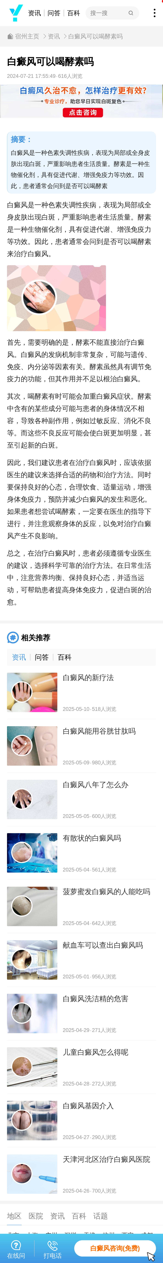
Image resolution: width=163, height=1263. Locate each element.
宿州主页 (27, 36)
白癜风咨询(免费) (123, 1251)
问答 (54, 13)
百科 (73, 13)
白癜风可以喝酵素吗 (95, 36)
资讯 (34, 13)
